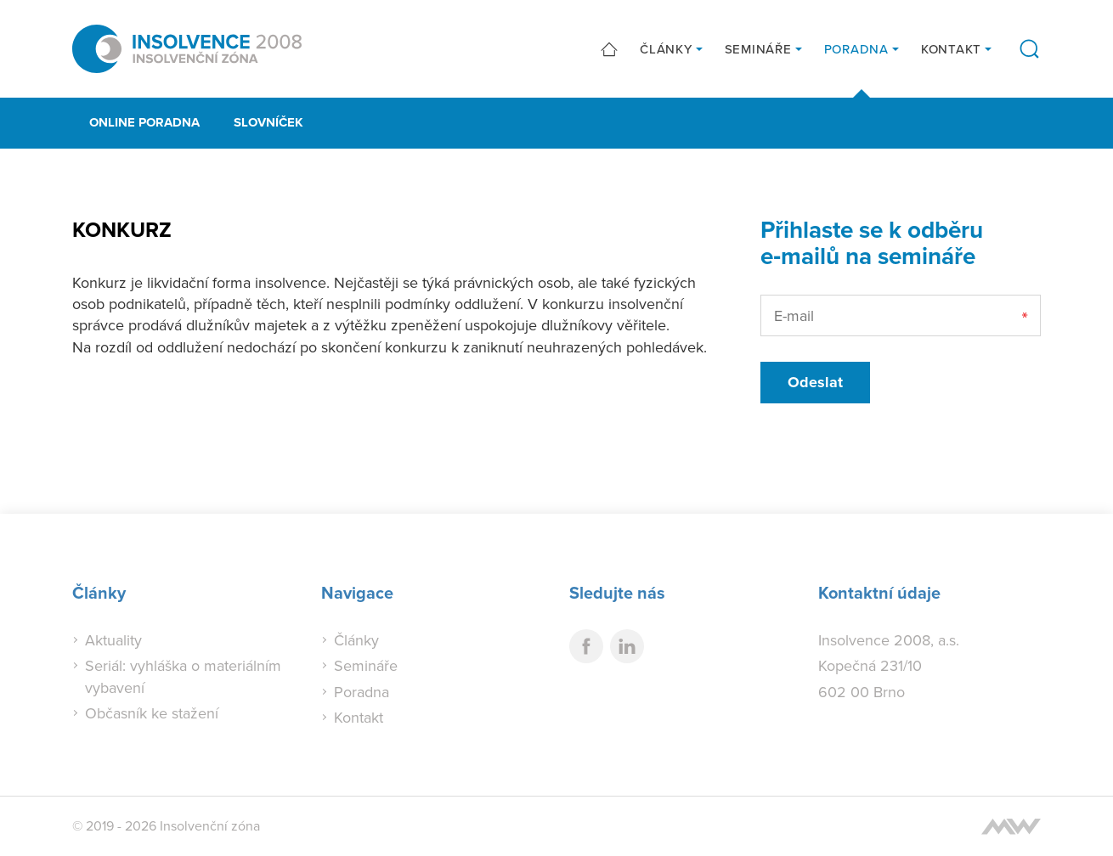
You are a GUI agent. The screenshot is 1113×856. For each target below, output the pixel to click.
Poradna (856, 49)
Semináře (758, 49)
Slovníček (268, 122)
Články (666, 49)
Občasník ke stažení (151, 713)
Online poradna (144, 122)
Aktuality (113, 639)
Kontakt (951, 49)
